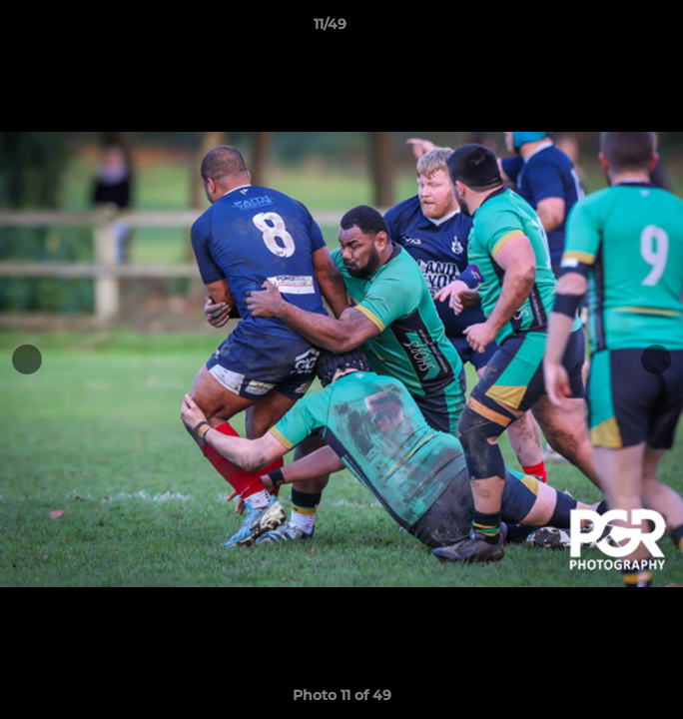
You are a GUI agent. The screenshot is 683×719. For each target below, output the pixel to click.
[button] (611, 29)
